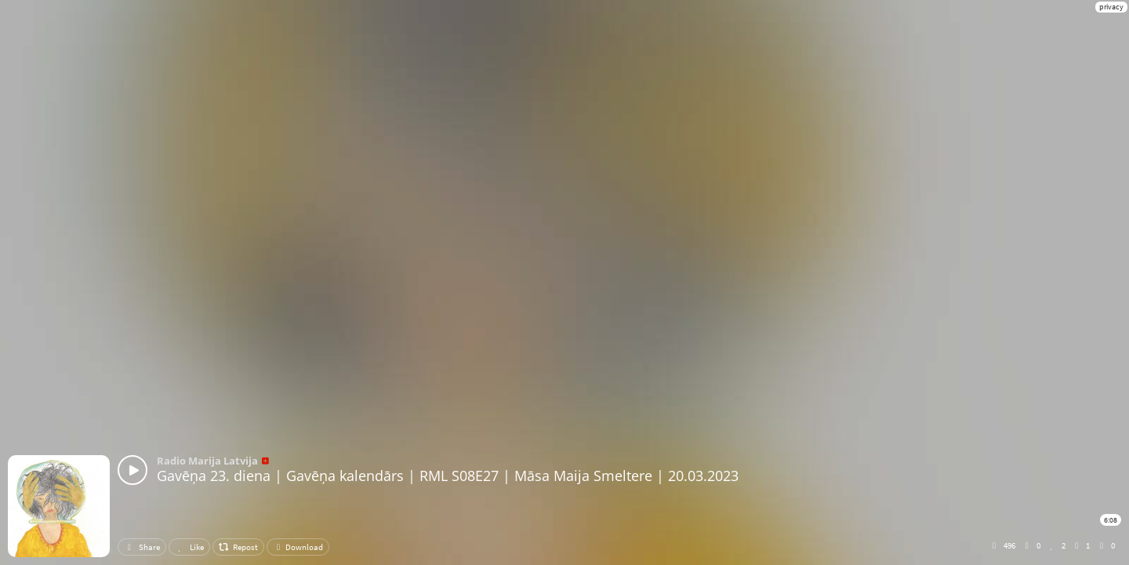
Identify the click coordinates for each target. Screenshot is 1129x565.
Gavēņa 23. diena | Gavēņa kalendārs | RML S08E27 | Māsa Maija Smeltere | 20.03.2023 (448, 475)
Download (298, 546)
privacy (1111, 7)
